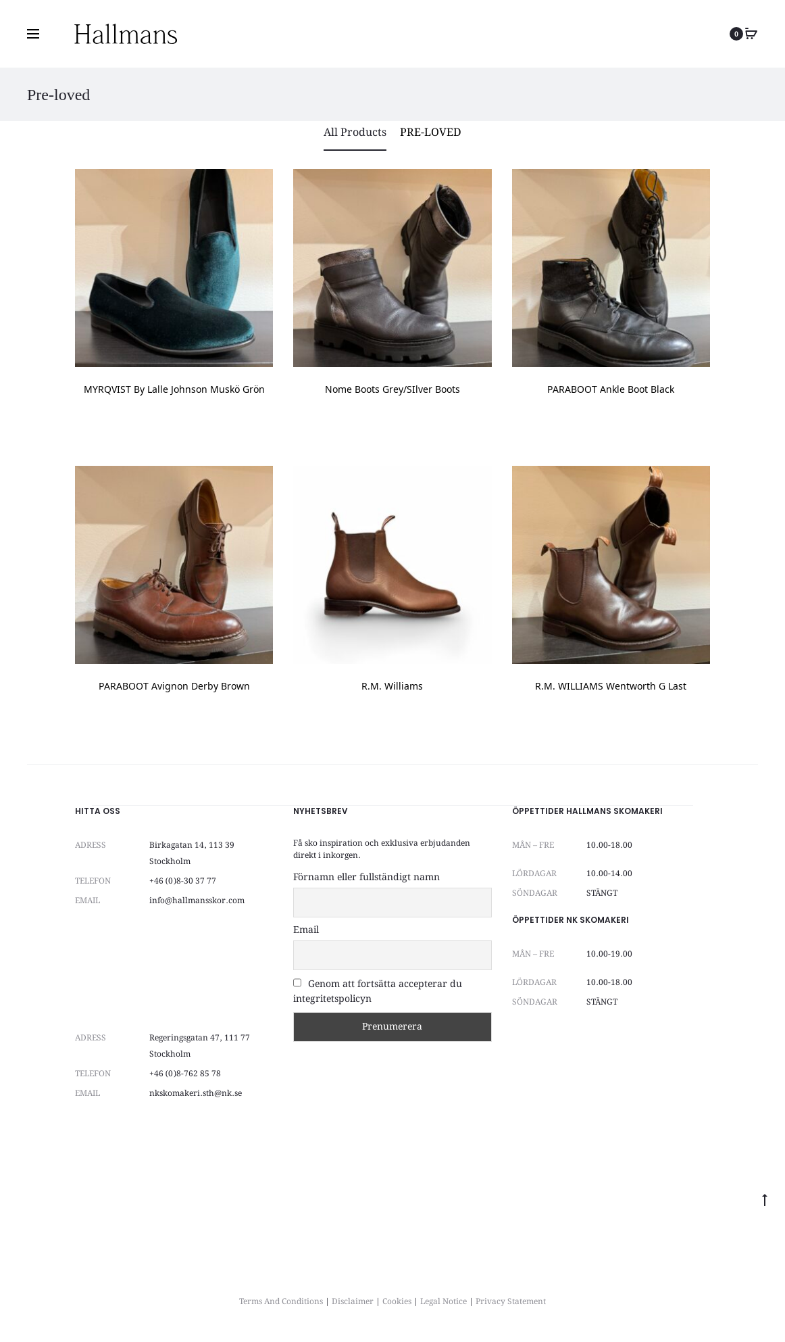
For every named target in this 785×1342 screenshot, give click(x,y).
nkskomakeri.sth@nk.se (195, 1093)
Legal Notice (443, 1301)
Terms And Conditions (281, 1301)
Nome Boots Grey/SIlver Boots (392, 390)
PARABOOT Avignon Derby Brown (174, 687)
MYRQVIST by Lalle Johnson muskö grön (174, 390)
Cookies (396, 1301)
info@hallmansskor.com (197, 900)
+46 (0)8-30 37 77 (182, 881)
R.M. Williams (392, 687)
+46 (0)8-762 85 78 (185, 1074)
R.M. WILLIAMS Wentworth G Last (610, 687)
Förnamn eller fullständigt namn (366, 877)
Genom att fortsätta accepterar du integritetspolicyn (377, 992)
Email (306, 930)
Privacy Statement (511, 1301)
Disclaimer (353, 1301)
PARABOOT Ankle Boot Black (610, 390)
